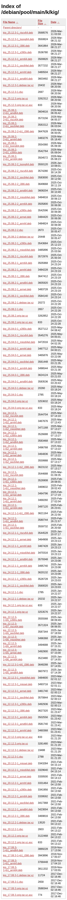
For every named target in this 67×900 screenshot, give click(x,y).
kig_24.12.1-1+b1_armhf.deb (12, 500)
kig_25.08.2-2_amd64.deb (18, 190)
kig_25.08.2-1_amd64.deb (18, 282)
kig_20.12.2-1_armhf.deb (17, 783)
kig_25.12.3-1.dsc (13, 92)
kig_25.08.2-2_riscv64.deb (18, 171)
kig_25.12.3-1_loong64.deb (18, 39)
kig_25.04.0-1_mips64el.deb (19, 342)
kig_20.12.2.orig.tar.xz (15, 835)
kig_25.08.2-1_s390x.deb (17, 243)
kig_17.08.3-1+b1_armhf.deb (12, 862)
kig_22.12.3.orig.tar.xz (15, 743)
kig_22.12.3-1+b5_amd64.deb (13, 671)
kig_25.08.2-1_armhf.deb (17, 269)
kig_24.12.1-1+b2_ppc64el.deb (13, 460)
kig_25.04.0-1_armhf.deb (17, 348)
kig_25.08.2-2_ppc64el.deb (18, 177)
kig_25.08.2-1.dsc (13, 309)
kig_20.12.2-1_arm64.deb (17, 796)
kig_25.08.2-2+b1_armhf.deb (12, 138)
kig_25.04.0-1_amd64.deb (18, 381)
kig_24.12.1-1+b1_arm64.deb (12, 506)
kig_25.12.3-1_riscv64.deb (18, 32)
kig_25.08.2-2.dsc (13, 230)
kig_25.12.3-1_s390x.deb (17, 52)
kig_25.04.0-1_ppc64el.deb (18, 361)
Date (53, 22)
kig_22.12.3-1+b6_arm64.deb (12, 658)
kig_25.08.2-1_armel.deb (17, 289)
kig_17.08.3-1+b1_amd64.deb (13, 849)
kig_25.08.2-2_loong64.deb (18, 164)
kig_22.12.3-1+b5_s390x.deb (12, 618)
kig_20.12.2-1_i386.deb (16, 816)
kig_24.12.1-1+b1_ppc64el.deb (13, 526)
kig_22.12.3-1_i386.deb (16, 710)
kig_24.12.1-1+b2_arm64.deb (12, 447)
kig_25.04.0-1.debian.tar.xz (18, 388)
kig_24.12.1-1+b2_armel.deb (12, 454)
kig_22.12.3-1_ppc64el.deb (18, 697)
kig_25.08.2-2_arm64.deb (17, 204)
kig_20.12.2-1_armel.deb (17, 776)
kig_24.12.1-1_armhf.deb (17, 546)
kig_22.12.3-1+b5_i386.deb (18, 664)
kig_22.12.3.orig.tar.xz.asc (18, 737)
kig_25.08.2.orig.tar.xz (15, 315)
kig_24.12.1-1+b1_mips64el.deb (14, 487)
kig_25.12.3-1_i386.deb (16, 45)
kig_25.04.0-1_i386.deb (16, 375)
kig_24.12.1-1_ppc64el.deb (18, 585)
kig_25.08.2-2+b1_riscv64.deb (13, 118)
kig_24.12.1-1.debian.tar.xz (18, 598)
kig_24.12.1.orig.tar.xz (15, 612)
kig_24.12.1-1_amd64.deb (18, 559)
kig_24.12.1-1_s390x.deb (17, 579)
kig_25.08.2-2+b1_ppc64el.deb (13, 125)
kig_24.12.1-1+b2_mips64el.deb (14, 427)
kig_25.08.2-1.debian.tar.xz (18, 302)
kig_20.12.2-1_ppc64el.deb (18, 803)
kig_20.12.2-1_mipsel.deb (17, 763)
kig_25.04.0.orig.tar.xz (15, 401)
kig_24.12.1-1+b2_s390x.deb (12, 434)
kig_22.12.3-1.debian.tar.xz (18, 750)
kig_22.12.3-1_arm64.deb (17, 717)
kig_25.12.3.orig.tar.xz (15, 98)
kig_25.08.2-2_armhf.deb (17, 223)
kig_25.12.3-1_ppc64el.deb (18, 65)
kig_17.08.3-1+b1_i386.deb (18, 855)
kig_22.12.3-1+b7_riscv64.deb (13, 625)
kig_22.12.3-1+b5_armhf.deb (12, 645)
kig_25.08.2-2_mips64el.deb (19, 197)
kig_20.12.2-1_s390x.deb (17, 789)
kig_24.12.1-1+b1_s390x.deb (12, 480)
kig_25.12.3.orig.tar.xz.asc (18, 105)
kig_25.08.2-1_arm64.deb (17, 263)
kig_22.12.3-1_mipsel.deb (17, 684)
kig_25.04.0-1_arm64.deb (17, 368)
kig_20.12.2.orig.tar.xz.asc (18, 842)
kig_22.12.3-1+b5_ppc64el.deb (13, 632)
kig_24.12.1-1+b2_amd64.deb (13, 441)
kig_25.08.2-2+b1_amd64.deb (13, 111)
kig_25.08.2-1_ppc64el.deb (18, 296)
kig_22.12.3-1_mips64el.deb (19, 677)
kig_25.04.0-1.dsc (13, 394)
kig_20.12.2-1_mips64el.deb (19, 770)
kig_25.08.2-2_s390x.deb (17, 210)
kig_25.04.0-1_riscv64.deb (18, 335)
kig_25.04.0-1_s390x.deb (17, 328)
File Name (9, 22)
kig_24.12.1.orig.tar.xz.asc (18, 605)
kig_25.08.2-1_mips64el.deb (19, 250)
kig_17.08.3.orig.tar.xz (15, 888)
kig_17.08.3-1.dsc (13, 882)
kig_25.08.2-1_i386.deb (16, 276)
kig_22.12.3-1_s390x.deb (17, 704)
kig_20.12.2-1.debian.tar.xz (18, 822)
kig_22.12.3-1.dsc (13, 756)
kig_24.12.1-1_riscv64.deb (18, 533)
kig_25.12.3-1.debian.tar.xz (18, 85)
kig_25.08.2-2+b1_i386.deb (18, 131)
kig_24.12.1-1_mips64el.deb (19, 552)
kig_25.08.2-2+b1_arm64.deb (12, 157)
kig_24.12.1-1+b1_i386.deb (18, 513)
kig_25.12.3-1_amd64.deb (18, 78)
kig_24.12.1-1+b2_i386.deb (18, 467)
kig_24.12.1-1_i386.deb (16, 572)
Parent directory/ (12, 27)
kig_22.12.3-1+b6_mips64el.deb (14, 638)
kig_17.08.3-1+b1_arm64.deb (12, 869)
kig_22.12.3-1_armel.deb (17, 691)
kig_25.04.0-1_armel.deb (17, 355)
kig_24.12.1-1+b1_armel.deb (12, 493)
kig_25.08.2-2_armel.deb (17, 217)
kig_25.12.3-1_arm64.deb (17, 59)
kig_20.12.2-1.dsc (13, 829)
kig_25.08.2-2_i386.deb (16, 184)
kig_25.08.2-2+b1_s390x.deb (12, 151)
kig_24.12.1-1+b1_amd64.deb (13, 520)
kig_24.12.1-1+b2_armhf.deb (12, 421)
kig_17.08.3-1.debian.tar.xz (18, 875)
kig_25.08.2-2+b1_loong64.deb (13, 144)
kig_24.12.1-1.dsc (13, 592)
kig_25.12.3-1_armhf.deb (17, 72)
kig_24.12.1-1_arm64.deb (17, 566)
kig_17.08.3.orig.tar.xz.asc (18, 895)
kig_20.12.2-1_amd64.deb (18, 809)
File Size (40, 22)
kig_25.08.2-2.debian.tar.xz (18, 236)
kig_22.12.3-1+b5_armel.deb (12, 651)
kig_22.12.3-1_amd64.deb (18, 724)
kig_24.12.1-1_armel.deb (17, 539)
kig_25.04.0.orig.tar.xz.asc (18, 408)
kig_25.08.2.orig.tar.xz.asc (18, 322)
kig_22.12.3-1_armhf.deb (17, 730)
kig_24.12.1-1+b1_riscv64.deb (13, 473)
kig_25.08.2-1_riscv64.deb (18, 256)
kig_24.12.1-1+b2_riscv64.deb (13, 414)
